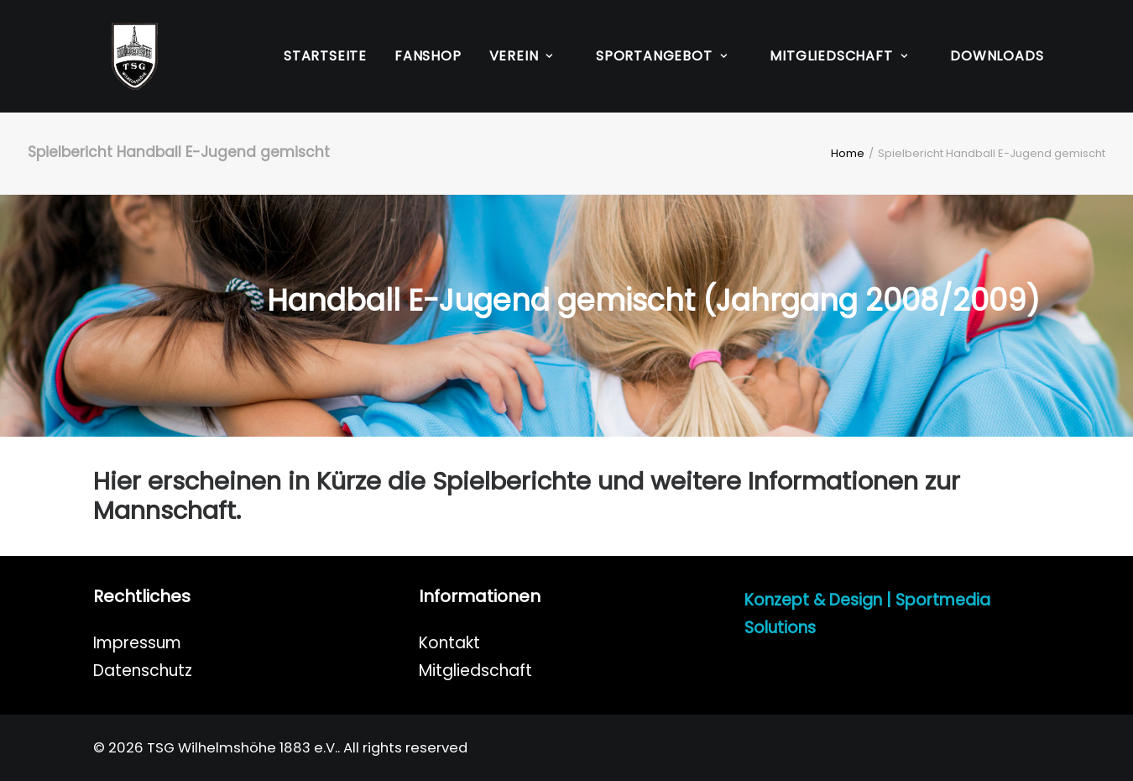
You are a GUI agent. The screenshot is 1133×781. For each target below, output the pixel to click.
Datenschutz (142, 670)
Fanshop (428, 56)
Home (847, 153)
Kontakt (449, 643)
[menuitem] (325, 56)
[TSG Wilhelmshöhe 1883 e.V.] (116, 56)
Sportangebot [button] (661, 56)
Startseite (325, 56)
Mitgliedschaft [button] (838, 56)
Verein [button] (521, 56)
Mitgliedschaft (475, 670)
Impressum (137, 643)
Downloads (996, 56)
